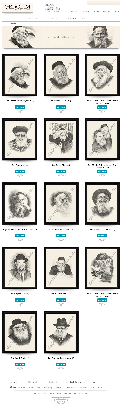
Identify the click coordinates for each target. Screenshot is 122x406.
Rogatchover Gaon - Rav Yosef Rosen (20, 229)
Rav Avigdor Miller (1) (20, 293)
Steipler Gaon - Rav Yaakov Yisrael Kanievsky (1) (102, 294)
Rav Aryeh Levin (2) (20, 358)
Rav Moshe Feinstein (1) (61, 100)
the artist (106, 11)
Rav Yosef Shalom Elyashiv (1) (20, 100)
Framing (85, 11)
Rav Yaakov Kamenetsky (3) (61, 358)
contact (116, 11)
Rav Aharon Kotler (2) (61, 293)
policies (95, 11)
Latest (95, 19)
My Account (103, 2)
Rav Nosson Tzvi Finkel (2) (102, 229)
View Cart (114, 2)
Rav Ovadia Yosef (20, 165)
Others (13, 23)
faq (77, 11)
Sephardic (53, 19)
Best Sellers (75, 19)
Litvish (13, 19)
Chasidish (33, 19)
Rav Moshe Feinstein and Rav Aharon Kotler (102, 166)
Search (92, 2)
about (71, 11)
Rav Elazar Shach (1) (61, 165)
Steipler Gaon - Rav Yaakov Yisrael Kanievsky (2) (102, 101)
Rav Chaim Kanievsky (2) (61, 229)
